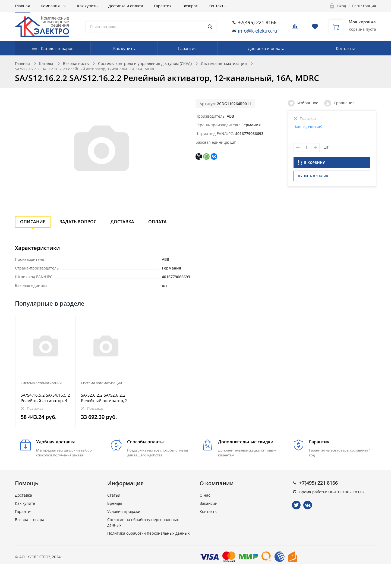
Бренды (114, 503)
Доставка (122, 222)
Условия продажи (123, 511)
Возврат (190, 5)
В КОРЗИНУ (311, 164)
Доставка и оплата (125, 5)
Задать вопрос (77, 222)
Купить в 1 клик (313, 177)
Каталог (46, 63)
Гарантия (163, 5)
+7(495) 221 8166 (257, 22)
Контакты (217, 5)
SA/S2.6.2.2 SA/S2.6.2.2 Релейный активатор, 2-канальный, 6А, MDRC (105, 397)
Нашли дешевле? (308, 126)
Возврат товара (29, 519)
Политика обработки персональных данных (148, 533)
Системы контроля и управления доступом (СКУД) (145, 63)
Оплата (157, 222)
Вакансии (208, 503)
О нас (205, 495)
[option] (45, 371)
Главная (22, 5)
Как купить (87, 5)
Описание (32, 222)
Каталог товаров (57, 48)
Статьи (113, 495)
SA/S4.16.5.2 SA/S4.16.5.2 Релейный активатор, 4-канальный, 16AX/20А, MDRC (45, 397)
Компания (51, 5)
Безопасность (76, 63)
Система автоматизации (224, 63)
